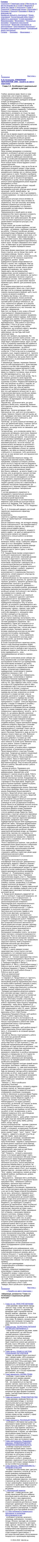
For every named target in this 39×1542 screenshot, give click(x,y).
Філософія (32, 9)
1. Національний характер (15, 1490)
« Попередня (5, 76)
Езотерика (5, 11)
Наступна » (31, 76)
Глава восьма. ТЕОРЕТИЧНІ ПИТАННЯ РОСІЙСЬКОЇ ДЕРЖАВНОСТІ (20, 1328)
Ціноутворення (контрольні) (24, 26)
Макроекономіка (7, 21)
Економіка (23, 11)
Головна (4, 32)
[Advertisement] (19, 53)
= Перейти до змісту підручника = (19, 1291)
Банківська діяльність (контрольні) (14, 15)
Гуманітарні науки (17, 4)
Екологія (14, 11)
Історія (20, 5)
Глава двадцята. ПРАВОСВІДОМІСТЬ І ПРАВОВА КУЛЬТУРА (20, 1467)
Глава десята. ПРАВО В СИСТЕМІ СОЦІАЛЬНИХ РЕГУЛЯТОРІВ (18, 1352)
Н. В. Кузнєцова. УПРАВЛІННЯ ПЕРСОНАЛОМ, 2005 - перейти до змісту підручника (17, 82)
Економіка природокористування (13, 28)
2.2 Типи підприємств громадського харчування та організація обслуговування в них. (19, 1513)
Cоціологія (5, 4)
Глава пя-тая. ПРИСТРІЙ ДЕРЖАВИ (19, 1304)
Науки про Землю (7, 7)
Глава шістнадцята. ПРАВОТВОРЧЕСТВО (21, 1397)
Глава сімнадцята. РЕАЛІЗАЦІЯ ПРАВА (20, 1420)
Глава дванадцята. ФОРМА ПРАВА (18, 1374)
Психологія (5, 9)
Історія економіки (25, 19)
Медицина (28, 5)
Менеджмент (20, 21)
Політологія (20, 7)
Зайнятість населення (9, 19)
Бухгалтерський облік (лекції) (22, 17)
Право (29, 7)
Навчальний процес (18, 9)
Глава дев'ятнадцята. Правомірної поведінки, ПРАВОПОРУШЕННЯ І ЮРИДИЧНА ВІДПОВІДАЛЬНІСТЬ (18, 1443)
